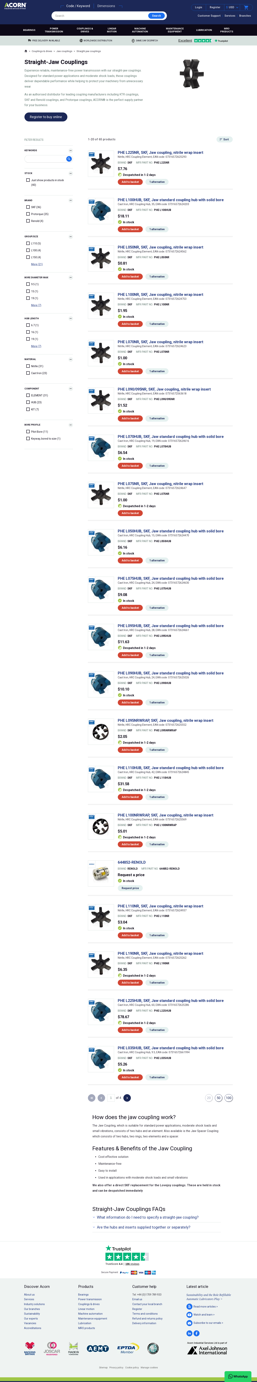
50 (218, 1098)
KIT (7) (32, 409)
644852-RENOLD (132, 862)
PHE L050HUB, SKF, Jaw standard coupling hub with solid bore (171, 531)
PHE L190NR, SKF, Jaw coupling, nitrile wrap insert (160, 953)
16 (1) (32, 332)
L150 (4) (33, 257)
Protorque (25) (37, 214)
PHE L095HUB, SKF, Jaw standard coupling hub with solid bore (171, 626)
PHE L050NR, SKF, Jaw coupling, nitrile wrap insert (160, 247)
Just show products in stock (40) (45, 182)
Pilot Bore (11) (37, 431)
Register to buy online (46, 117)
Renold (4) (34, 221)
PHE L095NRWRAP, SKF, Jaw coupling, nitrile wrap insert (165, 720)
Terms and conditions (145, 1313)
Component (31, 388)
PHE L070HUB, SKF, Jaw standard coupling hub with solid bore (171, 436)
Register (215, 7)
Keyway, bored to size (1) (43, 438)
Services (230, 15)
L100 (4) (33, 250)
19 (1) (32, 298)
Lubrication (204, 30)
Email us (137, 1299)
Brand (28, 200)
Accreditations (32, 1328)
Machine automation (140, 30)
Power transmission (54, 30)
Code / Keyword (78, 6)
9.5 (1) (32, 284)
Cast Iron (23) (36, 373)
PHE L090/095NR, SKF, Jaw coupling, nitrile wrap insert (164, 389)
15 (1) (32, 291)
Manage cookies (149, 1367)
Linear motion (112, 30)
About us (29, 1294)
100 (228, 1098)
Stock (28, 173)
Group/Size (31, 236)
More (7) (36, 305)
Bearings (29, 30)
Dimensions (106, 6)
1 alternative (157, 181)
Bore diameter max (36, 277)
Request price (130, 888)
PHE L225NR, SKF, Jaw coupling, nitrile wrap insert (160, 152)
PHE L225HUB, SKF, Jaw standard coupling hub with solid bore (171, 1000)
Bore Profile (32, 424)
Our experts (31, 1318)
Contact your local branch (147, 1304)
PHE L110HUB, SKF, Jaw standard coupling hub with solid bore (171, 768)
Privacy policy (116, 1367)
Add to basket (130, 181)
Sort (226, 139)
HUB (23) (34, 402)
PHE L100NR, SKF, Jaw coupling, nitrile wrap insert (160, 294)
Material (30, 359)
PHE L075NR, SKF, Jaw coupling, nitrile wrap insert (160, 484)
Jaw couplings (64, 51)
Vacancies (30, 1323)
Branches (245, 15)
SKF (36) (33, 207)
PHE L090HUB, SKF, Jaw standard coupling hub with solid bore (171, 673)
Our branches (32, 1309)
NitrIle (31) (34, 366)
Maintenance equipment (175, 30)
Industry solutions (34, 1304)
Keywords (30, 150)
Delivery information (144, 1323)
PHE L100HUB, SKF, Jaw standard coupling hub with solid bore (171, 200)
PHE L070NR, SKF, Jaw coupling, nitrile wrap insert (160, 342)
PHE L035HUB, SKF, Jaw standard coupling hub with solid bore (171, 1048)
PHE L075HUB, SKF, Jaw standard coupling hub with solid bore (171, 578)
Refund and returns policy (147, 1318)
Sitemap (103, 1367)
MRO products (226, 30)
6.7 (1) (32, 325)
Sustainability (32, 1313)
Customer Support (209, 15)
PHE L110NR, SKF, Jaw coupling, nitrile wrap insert (160, 906)
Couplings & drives (85, 30)
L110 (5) (33, 243)
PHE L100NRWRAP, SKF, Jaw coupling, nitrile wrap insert (165, 815)
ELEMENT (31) (37, 395)
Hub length (31, 318)
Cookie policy (132, 1367)
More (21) (37, 264)
